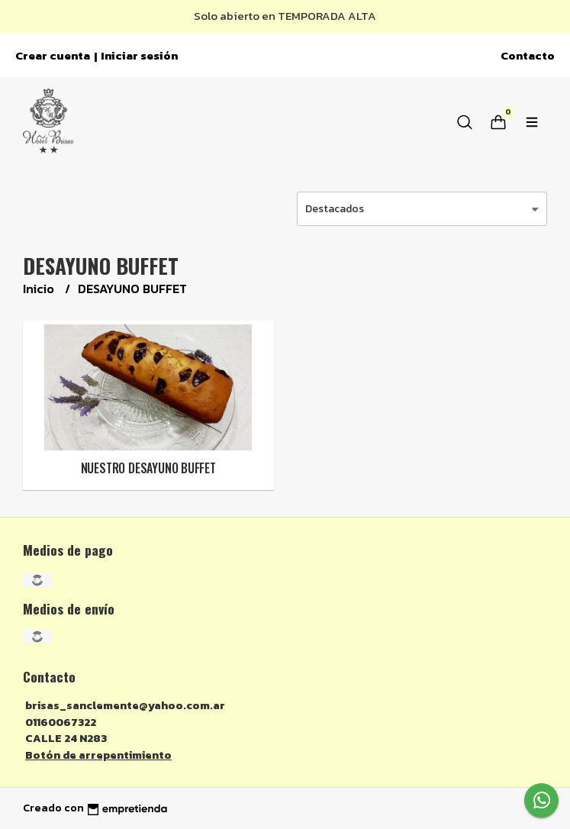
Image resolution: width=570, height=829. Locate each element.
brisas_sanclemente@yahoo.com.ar (125, 705)
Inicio (40, 288)
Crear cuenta (52, 55)
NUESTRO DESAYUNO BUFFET (148, 468)
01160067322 (60, 722)
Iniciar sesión (139, 55)
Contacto (528, 55)
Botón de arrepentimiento (98, 755)
